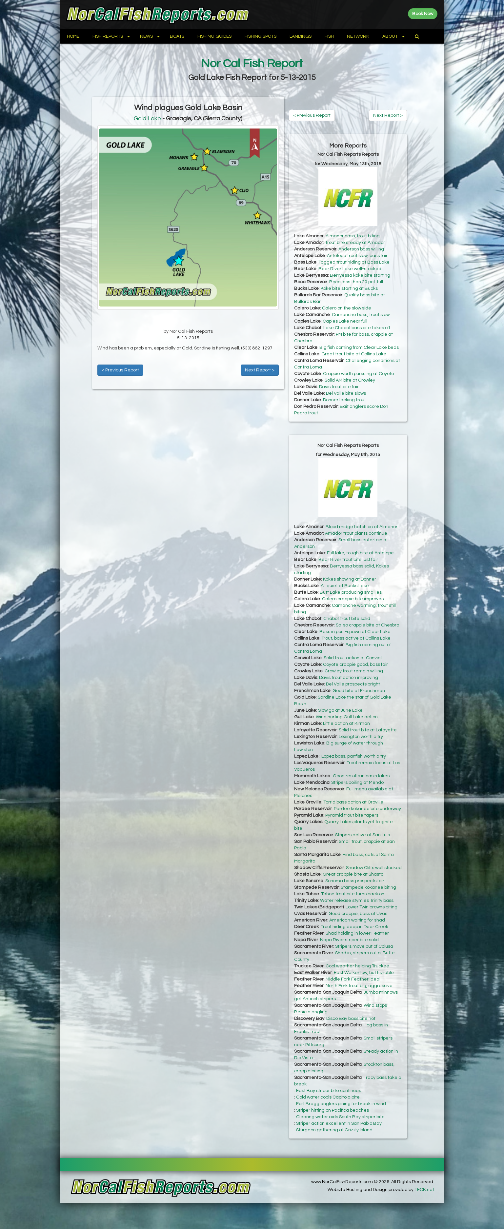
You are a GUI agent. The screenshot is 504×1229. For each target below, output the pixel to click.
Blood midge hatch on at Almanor (361, 527)
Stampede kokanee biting (368, 887)
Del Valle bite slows (346, 393)
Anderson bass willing (361, 249)
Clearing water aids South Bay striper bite (340, 1117)
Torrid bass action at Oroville (353, 802)
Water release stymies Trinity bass (356, 900)
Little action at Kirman (346, 723)
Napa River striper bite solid (349, 940)
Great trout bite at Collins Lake (353, 354)
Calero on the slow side (346, 308)
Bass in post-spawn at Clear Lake (355, 631)
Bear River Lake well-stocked (349, 269)
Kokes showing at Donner (349, 579)
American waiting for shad (357, 920)
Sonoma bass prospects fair (354, 881)
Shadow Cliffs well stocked (374, 867)
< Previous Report (120, 370)
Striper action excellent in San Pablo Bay (339, 1123)
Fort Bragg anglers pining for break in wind (341, 1103)
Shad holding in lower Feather (357, 933)
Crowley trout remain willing (354, 671)
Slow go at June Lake (340, 710)
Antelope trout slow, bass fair (357, 255)
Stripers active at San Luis (362, 835)
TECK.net (424, 1189)
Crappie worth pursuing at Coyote (358, 373)
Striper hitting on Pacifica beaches (332, 1110)
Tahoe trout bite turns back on (352, 894)
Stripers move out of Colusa (364, 946)
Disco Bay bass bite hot (350, 1018)
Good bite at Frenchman (359, 690)
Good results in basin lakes (361, 776)
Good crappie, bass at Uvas (358, 913)
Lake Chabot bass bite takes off (356, 328)
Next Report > (259, 370)
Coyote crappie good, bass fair (355, 664)
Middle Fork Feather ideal (353, 979)
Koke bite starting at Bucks (349, 288)
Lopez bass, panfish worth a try (353, 756)
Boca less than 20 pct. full (356, 282)
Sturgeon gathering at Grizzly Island (334, 1130)
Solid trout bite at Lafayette (368, 730)
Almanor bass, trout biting (353, 236)
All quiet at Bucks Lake (345, 586)
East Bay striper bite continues (328, 1090)
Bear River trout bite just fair (348, 559)
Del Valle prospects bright (353, 684)
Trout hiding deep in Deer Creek (354, 926)
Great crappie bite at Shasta (353, 874)
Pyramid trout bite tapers (351, 815)
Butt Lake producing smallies (351, 592)
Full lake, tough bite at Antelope (360, 553)
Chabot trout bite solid (346, 618)
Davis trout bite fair (339, 387)
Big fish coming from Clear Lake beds (359, 347)
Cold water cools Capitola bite (328, 1097)
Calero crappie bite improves (353, 599)
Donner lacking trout (344, 400)
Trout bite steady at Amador (355, 242)
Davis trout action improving (348, 677)
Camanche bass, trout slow (361, 314)
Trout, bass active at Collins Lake (356, 638)
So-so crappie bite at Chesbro (367, 625)
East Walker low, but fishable (364, 972)
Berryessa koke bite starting (360, 275)
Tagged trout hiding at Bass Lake (354, 262)
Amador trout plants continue (356, 533)
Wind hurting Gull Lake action (347, 717)
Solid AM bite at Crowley (350, 380)
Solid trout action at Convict (353, 658)
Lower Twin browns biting (371, 907)
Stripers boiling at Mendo (357, 782)
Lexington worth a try (361, 736)
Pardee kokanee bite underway (367, 808)
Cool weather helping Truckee (357, 966)
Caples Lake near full (345, 321)
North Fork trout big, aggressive (359, 985)
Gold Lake (147, 118)
